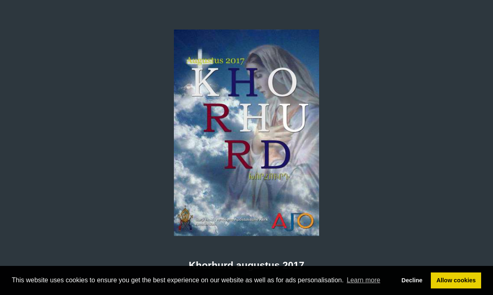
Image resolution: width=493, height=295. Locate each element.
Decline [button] (411, 280)
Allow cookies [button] (456, 280)
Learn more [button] (363, 280)
